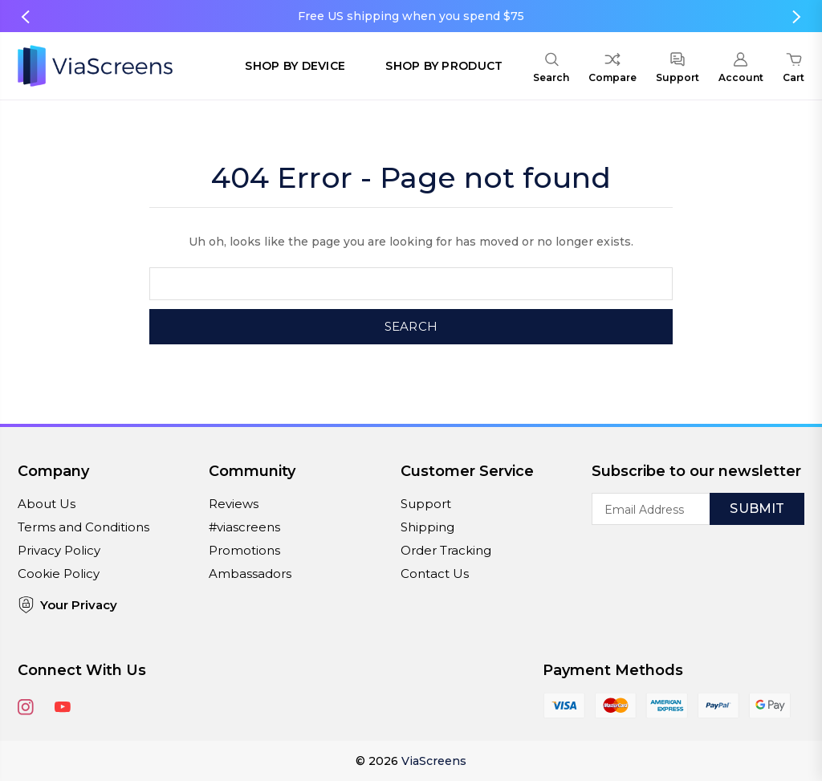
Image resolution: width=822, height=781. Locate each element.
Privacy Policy (59, 550)
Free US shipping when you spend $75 (411, 16)
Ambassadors (250, 573)
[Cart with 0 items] (793, 69)
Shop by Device (295, 66)
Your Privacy (67, 604)
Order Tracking (446, 550)
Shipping (427, 527)
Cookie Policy (59, 573)
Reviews (233, 503)
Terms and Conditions (83, 527)
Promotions (244, 550)
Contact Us (435, 573)
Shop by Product (444, 66)
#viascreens (244, 527)
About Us (46, 503)
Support (426, 503)
